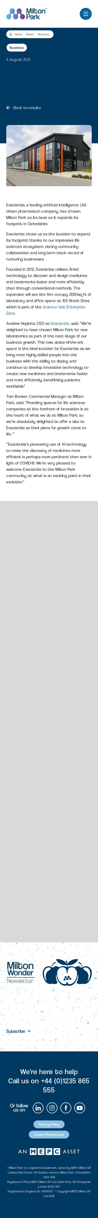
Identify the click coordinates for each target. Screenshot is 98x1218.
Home (18, 34)
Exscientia (60, 323)
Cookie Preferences (49, 1134)
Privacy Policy (49, 1124)
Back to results (23, 107)
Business (44, 34)
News (29, 34)
